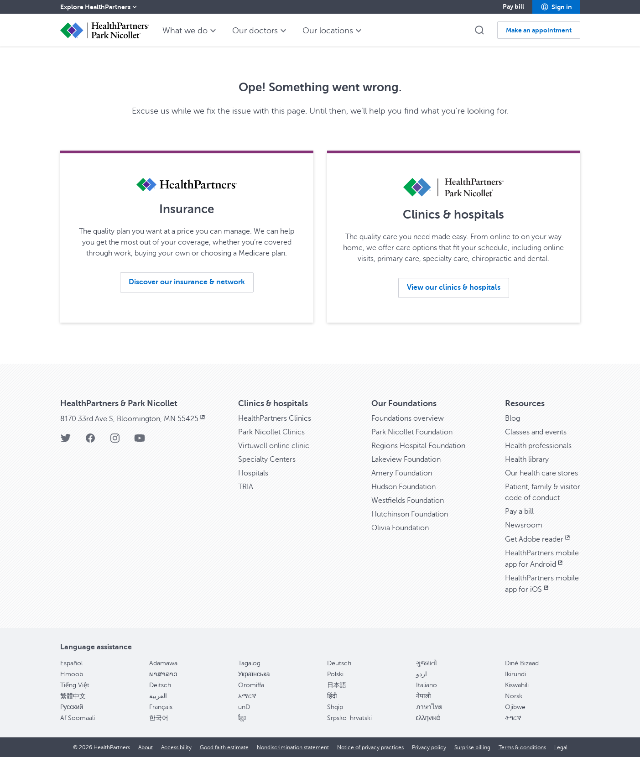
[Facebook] (90, 441)
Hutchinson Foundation (409, 514)
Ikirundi (515, 674)
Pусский (71, 707)
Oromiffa (251, 685)
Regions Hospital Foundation (418, 446)
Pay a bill (519, 511)
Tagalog (249, 663)
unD (244, 707)
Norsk (513, 696)
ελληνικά (428, 718)
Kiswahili (517, 685)
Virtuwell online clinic (273, 446)
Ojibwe (515, 707)
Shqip (335, 707)
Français (160, 707)
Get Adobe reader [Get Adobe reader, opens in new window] (538, 539)
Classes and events (536, 432)
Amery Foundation (401, 473)
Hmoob (71, 674)
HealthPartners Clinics (274, 418)
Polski (335, 674)
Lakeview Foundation (406, 459)
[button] (556, 7)
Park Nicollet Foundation (412, 432)
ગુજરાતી (426, 663)
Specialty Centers (267, 459)
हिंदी (332, 696)
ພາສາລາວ (163, 674)
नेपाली (423, 696)
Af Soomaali (77, 718)
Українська (254, 674)
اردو (421, 674)
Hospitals (253, 473)
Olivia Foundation (400, 528)
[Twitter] (65, 441)
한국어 (158, 718)
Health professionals (538, 446)
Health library (527, 459)
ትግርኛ (513, 718)
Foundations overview (407, 418)
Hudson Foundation (403, 487)
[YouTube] (139, 441)
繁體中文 (73, 696)
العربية (158, 696)
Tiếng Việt (74, 685)
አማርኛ (247, 696)
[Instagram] (114, 441)
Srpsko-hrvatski (349, 718)
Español (71, 663)
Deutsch (339, 663)
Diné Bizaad (522, 663)
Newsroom (523, 525)
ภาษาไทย (429, 707)
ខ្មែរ (242, 718)
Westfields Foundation (407, 500)
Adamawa (163, 663)
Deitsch (160, 685)
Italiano (426, 685)
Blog (512, 418)
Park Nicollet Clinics (271, 432)
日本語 (336, 685)
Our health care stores (541, 473)
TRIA (245, 487)
